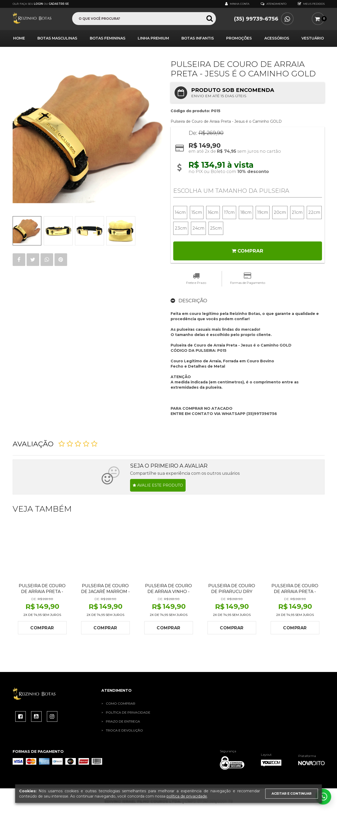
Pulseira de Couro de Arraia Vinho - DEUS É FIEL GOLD (168, 593)
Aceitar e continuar (292, 793)
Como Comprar (120, 705)
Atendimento (273, 4)
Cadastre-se (59, 4)
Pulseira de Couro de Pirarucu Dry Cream (231, 593)
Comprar (247, 252)
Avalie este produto (158, 486)
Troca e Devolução (124, 732)
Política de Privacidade (128, 714)
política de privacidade (187, 796)
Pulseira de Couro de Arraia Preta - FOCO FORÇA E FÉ (42, 593)
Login (38, 4)
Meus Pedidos (311, 4)
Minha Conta (237, 4)
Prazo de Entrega (123, 723)
